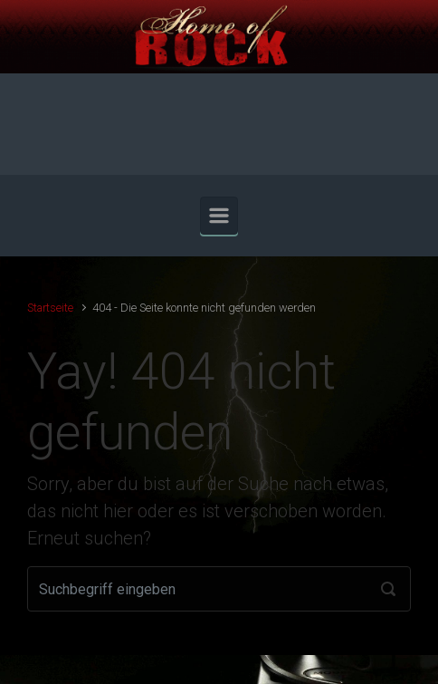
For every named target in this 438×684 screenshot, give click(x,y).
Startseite (50, 307)
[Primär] (219, 216)
